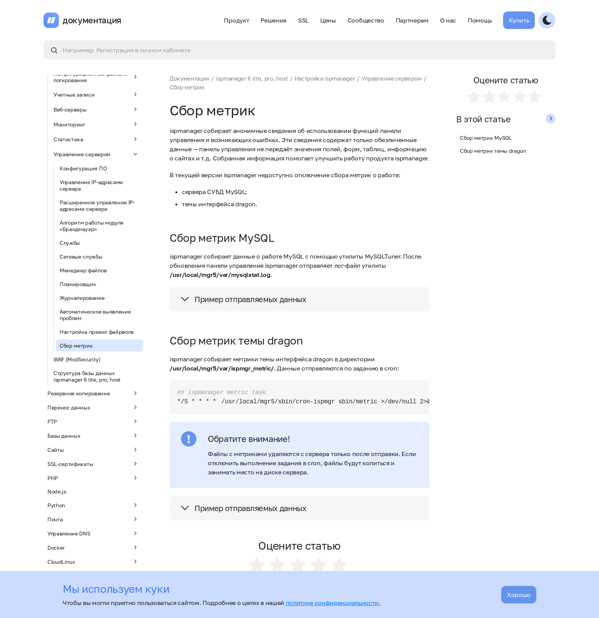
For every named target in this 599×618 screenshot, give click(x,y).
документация (92, 20)
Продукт (236, 20)
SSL (303, 20)
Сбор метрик (76, 345)
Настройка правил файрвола (97, 331)
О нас (448, 20)
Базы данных (93, 435)
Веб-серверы (96, 109)
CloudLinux (93, 561)
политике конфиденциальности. (333, 603)
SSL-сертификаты (93, 464)
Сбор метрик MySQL (486, 137)
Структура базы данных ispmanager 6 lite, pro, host (87, 376)
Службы (70, 242)
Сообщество (366, 20)
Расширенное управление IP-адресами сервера (97, 205)
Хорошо (519, 595)
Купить (519, 20)
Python (93, 505)
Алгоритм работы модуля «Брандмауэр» (91, 225)
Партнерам (412, 20)
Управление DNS (93, 533)
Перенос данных (93, 407)
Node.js (56, 491)
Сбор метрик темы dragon (493, 150)
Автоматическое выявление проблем (95, 314)
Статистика (96, 139)
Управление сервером (96, 154)
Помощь (480, 20)
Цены (328, 20)
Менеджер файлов (83, 270)
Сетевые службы (81, 256)
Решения (274, 20)
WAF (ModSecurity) (76, 359)
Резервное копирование (93, 393)
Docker (93, 547)
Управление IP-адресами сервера (91, 185)
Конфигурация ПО (83, 168)
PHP (93, 478)
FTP (93, 421)
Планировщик (78, 284)
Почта (93, 519)
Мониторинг (96, 124)
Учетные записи (96, 94)
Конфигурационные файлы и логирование (96, 76)
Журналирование (82, 297)
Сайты (93, 449)
